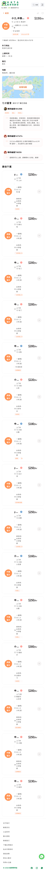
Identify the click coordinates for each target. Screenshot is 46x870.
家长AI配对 (7, 858)
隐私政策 (6, 854)
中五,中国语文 (16, 737)
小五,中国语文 (16, 556)
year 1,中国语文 (16, 467)
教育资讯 (6, 827)
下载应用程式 (8, 845)
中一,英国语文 (16, 262)
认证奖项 (6, 832)
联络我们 (6, 840)
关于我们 (6, 823)
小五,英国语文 (16, 218)
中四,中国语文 (16, 600)
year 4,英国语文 (16, 511)
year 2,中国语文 (16, 174)
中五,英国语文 (16, 690)
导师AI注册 (7, 862)
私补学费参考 (8, 849)
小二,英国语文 (16, 646)
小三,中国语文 (19, 18)
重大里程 (6, 836)
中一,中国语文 (16, 423)
